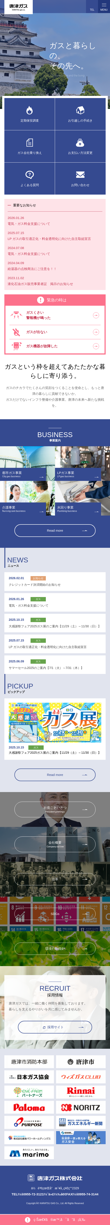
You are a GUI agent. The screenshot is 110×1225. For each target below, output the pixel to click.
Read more (55, 531)
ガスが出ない (36, 332)
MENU (104, 6)
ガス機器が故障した (42, 346)
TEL (92, 9)
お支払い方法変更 (80, 153)
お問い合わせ (80, 185)
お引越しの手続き (80, 120)
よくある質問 (30, 185)
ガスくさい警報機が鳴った (38, 315)
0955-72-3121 (33, 1194)
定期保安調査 (30, 120)
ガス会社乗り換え (30, 153)
